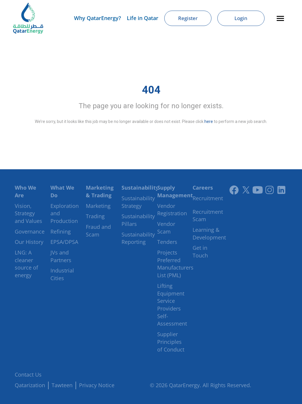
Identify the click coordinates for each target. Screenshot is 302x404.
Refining (60, 231)
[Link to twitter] (246, 190)
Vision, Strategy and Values (28, 213)
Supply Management (175, 191)
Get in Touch (200, 251)
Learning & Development (209, 233)
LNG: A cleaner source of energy (26, 264)
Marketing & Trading (100, 191)
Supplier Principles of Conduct (170, 342)
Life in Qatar (142, 18)
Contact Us (28, 374)
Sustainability (140, 187)
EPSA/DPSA (64, 241)
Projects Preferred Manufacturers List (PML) (175, 264)
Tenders (167, 241)
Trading (95, 216)
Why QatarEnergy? (97, 18)
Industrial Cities (62, 274)
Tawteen (62, 385)
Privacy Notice (96, 385)
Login (240, 18)
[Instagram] (269, 190)
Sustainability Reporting (138, 238)
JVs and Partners (60, 256)
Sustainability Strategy (138, 202)
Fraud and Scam (98, 230)
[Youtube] (258, 190)
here (208, 121)
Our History (29, 241)
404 (151, 90)
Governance (30, 231)
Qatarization (30, 385)
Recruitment (208, 198)
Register (188, 18)
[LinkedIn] (281, 190)
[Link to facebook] (234, 190)
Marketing (98, 205)
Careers (203, 187)
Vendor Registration (172, 209)
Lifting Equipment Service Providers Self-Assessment (172, 304)
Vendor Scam (166, 227)
